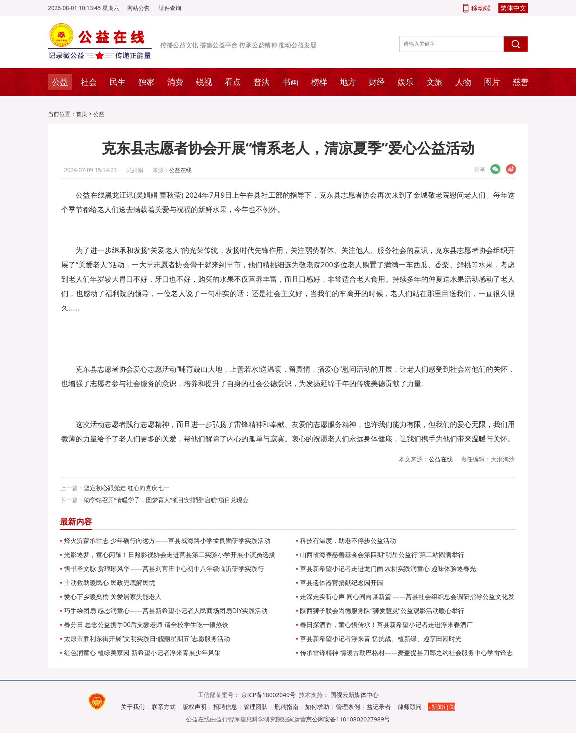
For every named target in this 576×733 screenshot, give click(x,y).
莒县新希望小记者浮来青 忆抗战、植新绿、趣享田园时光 (381, 638)
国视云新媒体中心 (354, 695)
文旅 (434, 81)
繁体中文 (513, 8)
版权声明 (194, 707)
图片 (492, 81)
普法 (262, 81)
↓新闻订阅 (441, 707)
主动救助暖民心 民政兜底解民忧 (109, 582)
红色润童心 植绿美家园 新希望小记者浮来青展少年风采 (142, 652)
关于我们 (133, 707)
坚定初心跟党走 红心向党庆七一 (127, 488)
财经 (377, 81)
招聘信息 (225, 707)
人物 (463, 81)
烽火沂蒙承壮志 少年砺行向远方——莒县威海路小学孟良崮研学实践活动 (167, 540)
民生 (118, 81)
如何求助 (317, 707)
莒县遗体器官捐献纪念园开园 (341, 582)
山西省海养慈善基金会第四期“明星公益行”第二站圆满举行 (382, 554)
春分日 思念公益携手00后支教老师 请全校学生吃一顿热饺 (146, 624)
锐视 (204, 81)
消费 (175, 81)
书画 (290, 81)
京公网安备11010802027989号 (348, 719)
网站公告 (138, 8)
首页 (81, 114)
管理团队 (256, 707)
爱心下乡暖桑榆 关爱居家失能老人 (113, 596)
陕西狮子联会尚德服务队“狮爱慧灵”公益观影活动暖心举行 (382, 610)
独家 (146, 81)
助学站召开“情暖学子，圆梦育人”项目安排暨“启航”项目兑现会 (166, 500)
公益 (60, 81)
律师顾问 (410, 707)
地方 (348, 81)
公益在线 (180, 170)
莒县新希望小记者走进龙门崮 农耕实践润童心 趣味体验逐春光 (388, 568)
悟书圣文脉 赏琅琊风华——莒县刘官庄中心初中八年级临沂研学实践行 (164, 568)
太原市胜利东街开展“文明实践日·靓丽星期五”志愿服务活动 (147, 638)
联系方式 (164, 707)
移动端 (480, 8)
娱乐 (406, 81)
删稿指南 (286, 707)
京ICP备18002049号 (268, 695)
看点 (233, 81)
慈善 (521, 81)
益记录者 (379, 707)
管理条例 (348, 707)
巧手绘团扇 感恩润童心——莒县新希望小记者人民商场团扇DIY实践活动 (166, 610)
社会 (89, 81)
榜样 (319, 81)
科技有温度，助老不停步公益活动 (348, 540)
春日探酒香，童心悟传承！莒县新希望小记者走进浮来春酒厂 (386, 624)
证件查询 (170, 8)
